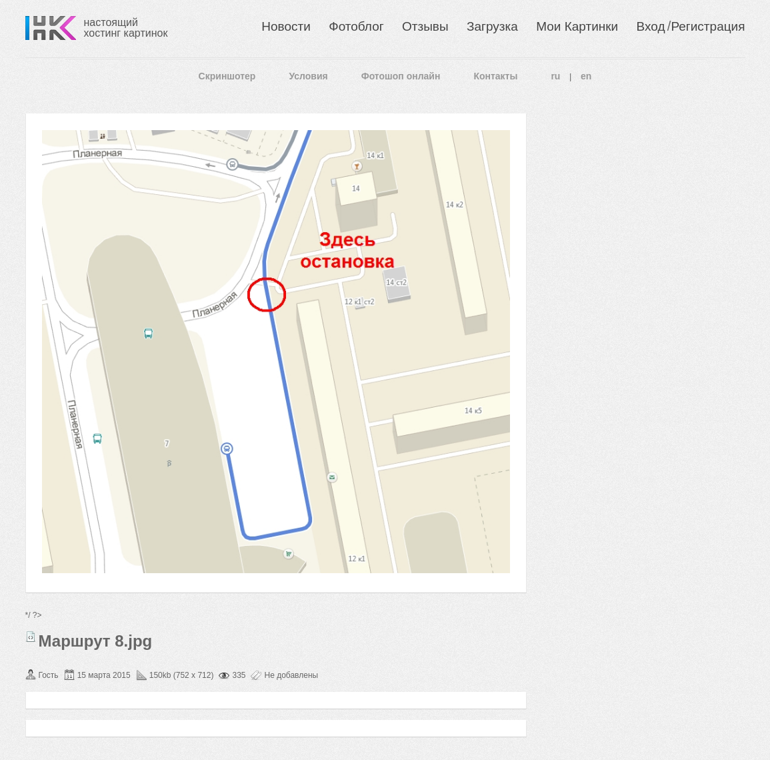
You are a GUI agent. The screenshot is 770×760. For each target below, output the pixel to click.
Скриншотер (227, 76)
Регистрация (708, 26)
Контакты (495, 76)
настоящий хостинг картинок (126, 28)
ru (555, 76)
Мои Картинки (577, 26)
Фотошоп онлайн (401, 76)
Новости (286, 26)
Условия (308, 76)
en (586, 76)
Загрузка (492, 26)
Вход (651, 26)
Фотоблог (356, 26)
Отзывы (425, 26)
